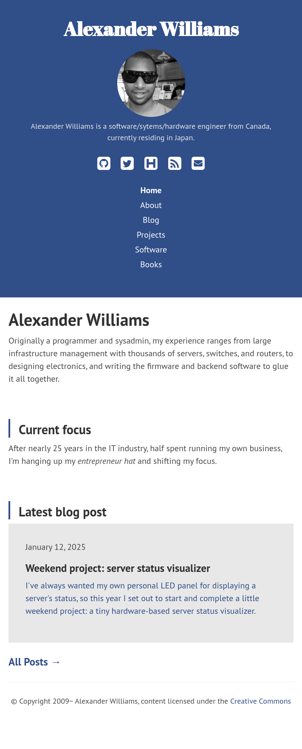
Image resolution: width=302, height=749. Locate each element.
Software (151, 249)
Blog (151, 219)
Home (150, 190)
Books (151, 264)
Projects (151, 234)
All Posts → (34, 662)
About (151, 205)
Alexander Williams (150, 29)
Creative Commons (260, 701)
